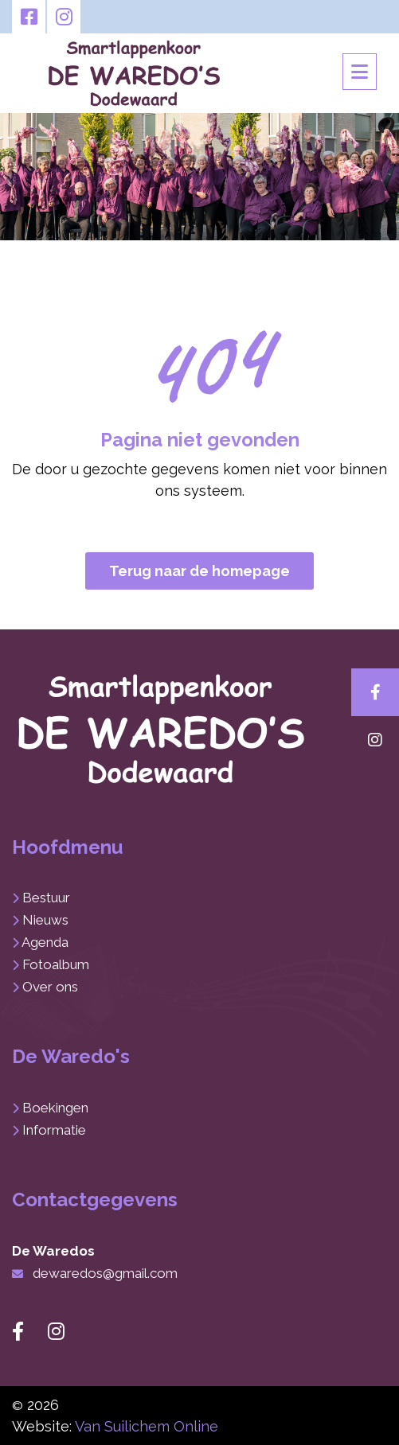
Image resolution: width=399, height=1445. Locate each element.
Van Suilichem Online (146, 1426)
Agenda (45, 942)
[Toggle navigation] (359, 71)
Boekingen (55, 1108)
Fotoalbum (55, 964)
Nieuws (45, 920)
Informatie (54, 1130)
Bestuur (46, 898)
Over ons (50, 987)
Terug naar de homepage (199, 571)
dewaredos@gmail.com (105, 1273)
